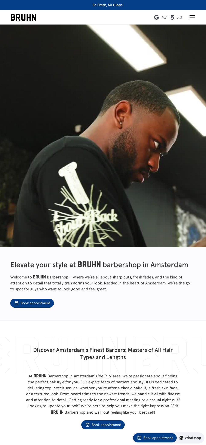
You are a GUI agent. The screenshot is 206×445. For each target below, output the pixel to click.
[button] (191, 17)
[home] (23, 17)
